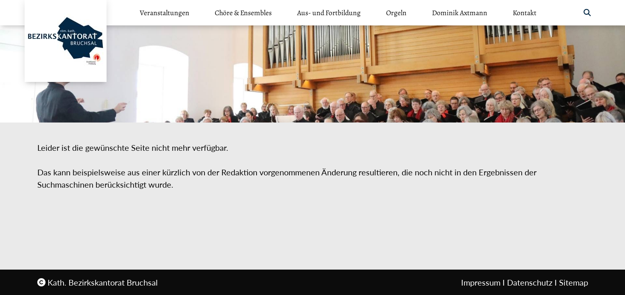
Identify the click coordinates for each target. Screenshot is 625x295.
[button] (587, 12)
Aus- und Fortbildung (329, 13)
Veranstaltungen (164, 13)
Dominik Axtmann (459, 13)
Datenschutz (529, 282)
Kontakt (524, 13)
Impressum (480, 282)
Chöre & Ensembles (243, 13)
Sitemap (573, 282)
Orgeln (396, 13)
